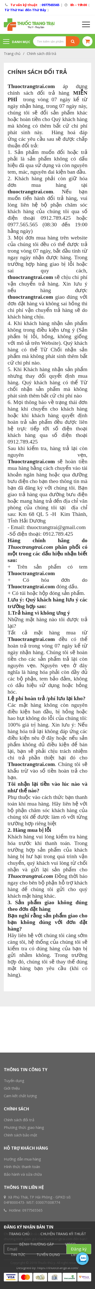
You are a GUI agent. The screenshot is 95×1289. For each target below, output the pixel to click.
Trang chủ (12, 53)
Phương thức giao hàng (24, 1200)
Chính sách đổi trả (41, 53)
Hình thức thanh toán (22, 1239)
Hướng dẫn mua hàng (22, 1232)
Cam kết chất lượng (20, 1168)
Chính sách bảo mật (20, 1208)
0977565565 (32, 1283)
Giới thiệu (12, 1161)
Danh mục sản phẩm (16, 44)
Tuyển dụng (14, 1153)
